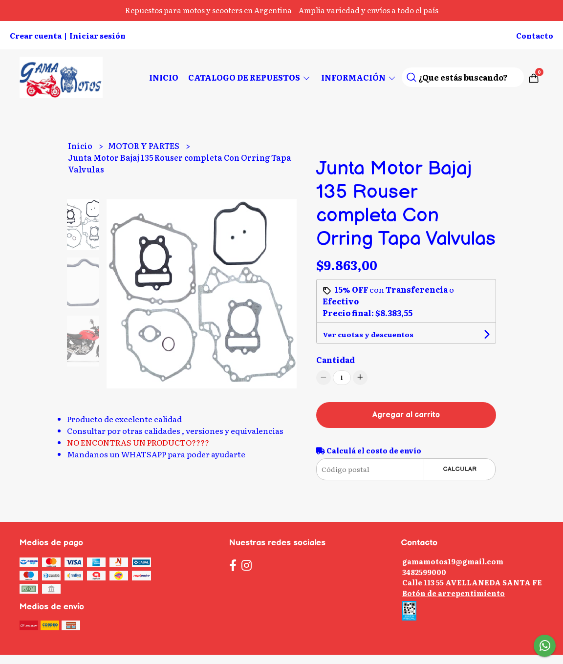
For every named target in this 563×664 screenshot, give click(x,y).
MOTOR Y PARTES (144, 145)
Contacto (534, 35)
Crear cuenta (36, 35)
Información (359, 77)
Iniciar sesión (97, 35)
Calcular (459, 469)
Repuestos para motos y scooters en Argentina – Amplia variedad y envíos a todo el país (281, 10)
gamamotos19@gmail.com (452, 561)
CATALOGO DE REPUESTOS (249, 77)
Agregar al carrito (406, 415)
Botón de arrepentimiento (453, 593)
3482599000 (424, 572)
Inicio (163, 77)
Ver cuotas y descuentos (368, 334)
